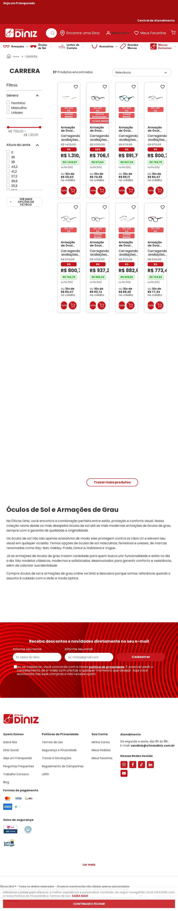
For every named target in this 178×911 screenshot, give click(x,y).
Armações (20, 44)
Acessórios (108, 44)
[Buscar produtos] (54, 32)
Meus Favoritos (155, 32)
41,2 (14, 169)
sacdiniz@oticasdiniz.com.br (153, 746)
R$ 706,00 (16, 130)
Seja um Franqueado (19, 3)
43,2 (14, 164)
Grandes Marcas (135, 44)
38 (13, 160)
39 (13, 155)
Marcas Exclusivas (167, 44)
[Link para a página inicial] (13, 54)
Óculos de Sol (44, 44)
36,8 (14, 179)
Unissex (17, 110)
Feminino (18, 101)
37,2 (14, 174)
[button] (156, 21)
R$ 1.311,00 (31, 131)
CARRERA (31, 55)
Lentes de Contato (75, 44)
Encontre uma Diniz (85, 32)
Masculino (19, 106)
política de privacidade (107, 667)
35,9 (14, 184)
